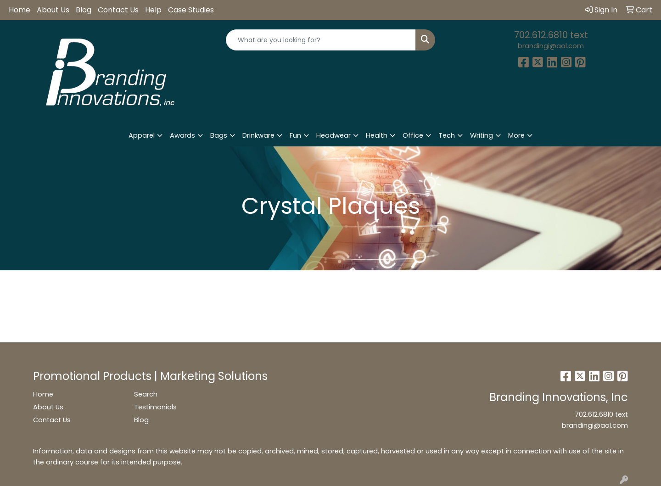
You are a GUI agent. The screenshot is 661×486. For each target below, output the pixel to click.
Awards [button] (182, 135)
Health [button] (376, 135)
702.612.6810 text (551, 34)
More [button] (516, 135)
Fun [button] (295, 135)
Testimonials (155, 407)
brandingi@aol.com (551, 45)
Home (19, 10)
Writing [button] (481, 135)
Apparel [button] (142, 135)
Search (145, 394)
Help (153, 10)
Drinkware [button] (258, 135)
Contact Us (118, 10)
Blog (83, 10)
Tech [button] (446, 135)
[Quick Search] (321, 39)
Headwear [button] (333, 135)
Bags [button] (218, 135)
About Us (53, 10)
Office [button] (413, 135)
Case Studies (191, 10)
